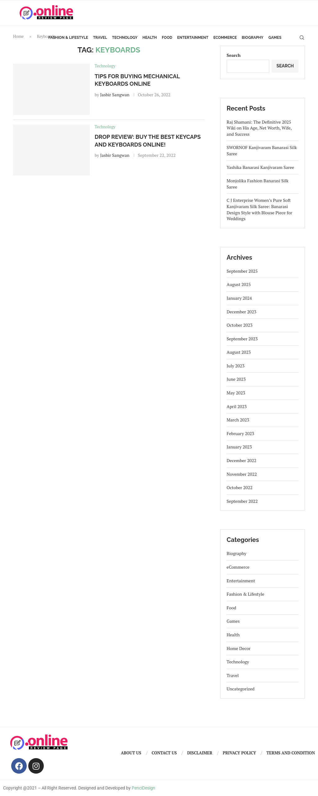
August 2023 (239, 352)
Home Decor (239, 648)
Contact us (164, 753)
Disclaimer (199, 753)
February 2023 (240, 433)
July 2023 (235, 366)
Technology (125, 37)
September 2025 (242, 271)
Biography (253, 37)
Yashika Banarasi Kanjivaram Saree (260, 167)
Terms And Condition (290, 753)
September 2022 (242, 501)
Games (274, 37)
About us (131, 753)
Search (234, 55)
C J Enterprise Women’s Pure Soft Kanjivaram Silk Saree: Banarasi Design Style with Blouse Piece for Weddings (259, 209)
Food (167, 37)
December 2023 (242, 312)
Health (150, 37)
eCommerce (225, 37)
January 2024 (239, 298)
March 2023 (238, 420)
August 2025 (239, 284)
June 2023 (236, 379)
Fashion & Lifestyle (68, 37)
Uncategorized (241, 689)
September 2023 (242, 339)
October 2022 (239, 487)
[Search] (302, 37)
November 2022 (242, 474)
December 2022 (242, 460)
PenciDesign (143, 787)
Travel (100, 37)
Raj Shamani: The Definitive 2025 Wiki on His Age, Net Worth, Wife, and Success (259, 128)
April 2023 (237, 406)
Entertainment (192, 37)
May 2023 (236, 393)
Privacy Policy (239, 753)
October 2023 (239, 325)
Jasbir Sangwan (114, 95)
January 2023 (239, 447)
